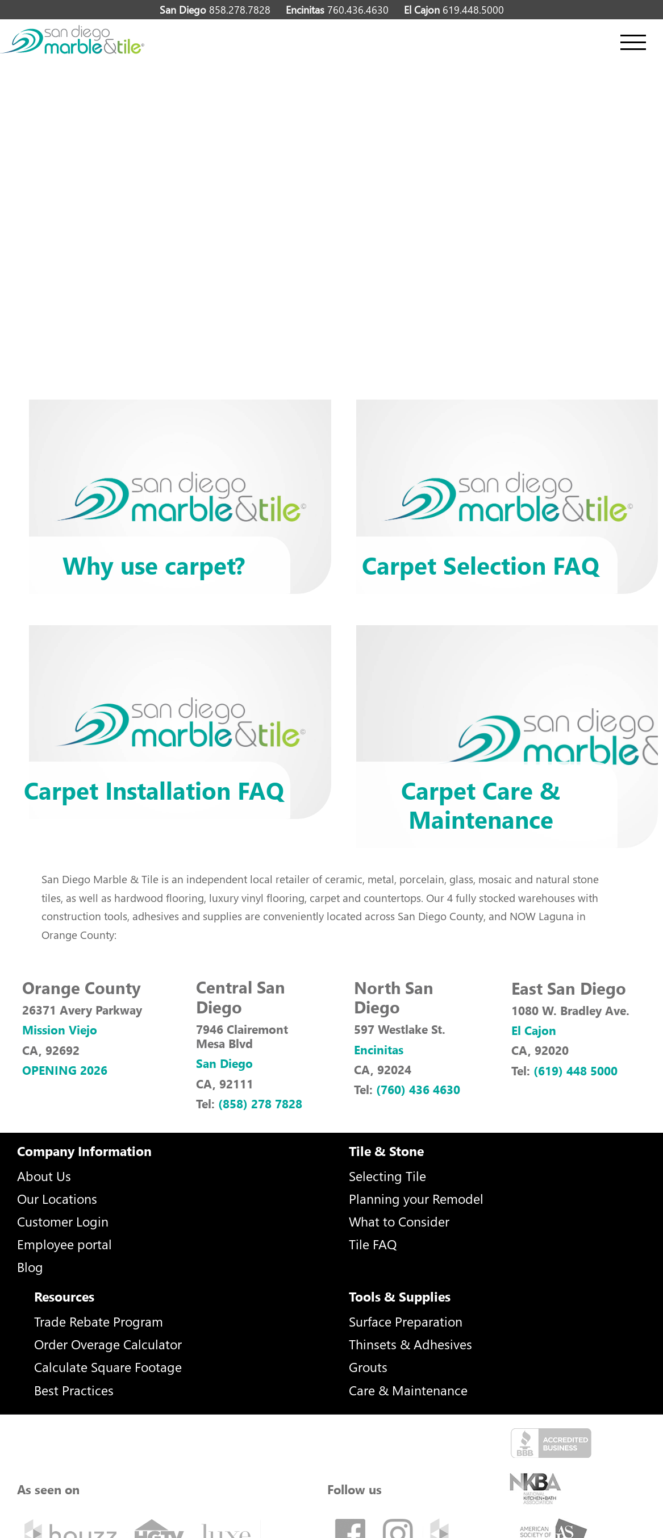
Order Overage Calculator (108, 1344)
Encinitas (378, 1049)
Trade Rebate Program (98, 1321)
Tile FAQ (373, 1244)
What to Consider (399, 1221)
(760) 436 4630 (418, 1089)
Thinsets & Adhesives (410, 1344)
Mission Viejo (59, 1029)
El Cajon (533, 1029)
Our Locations (57, 1198)
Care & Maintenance (408, 1390)
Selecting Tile (387, 1175)
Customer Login (63, 1221)
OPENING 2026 (64, 1069)
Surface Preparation (405, 1321)
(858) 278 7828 (260, 1103)
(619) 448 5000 (575, 1070)
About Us (44, 1175)
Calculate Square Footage (108, 1366)
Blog (30, 1266)
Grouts (368, 1366)
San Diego (224, 1062)
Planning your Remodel (416, 1198)
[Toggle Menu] (633, 42)
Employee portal (64, 1244)
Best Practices (74, 1390)
